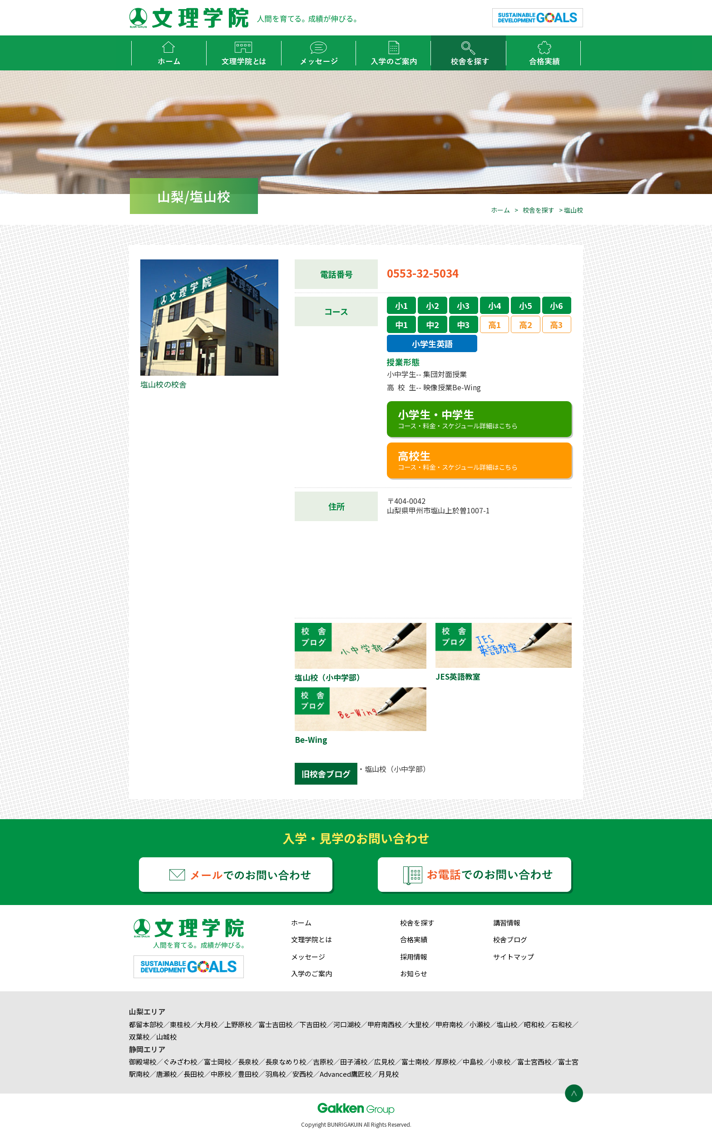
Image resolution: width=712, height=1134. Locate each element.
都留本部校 (146, 1024)
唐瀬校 (166, 1074)
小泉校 (500, 1061)
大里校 (418, 1024)
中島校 (473, 1061)
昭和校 (534, 1024)
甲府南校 (449, 1024)
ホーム (500, 209)
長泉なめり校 (285, 1061)
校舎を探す (538, 209)
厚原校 (445, 1061)
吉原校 (323, 1061)
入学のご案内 (311, 973)
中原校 (221, 1074)
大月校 (207, 1024)
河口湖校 (347, 1024)
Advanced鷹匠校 (345, 1074)
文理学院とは (311, 939)
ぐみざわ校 (180, 1061)
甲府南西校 (384, 1024)
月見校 (388, 1074)
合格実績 (413, 939)
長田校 (193, 1074)
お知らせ (413, 973)
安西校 (302, 1074)
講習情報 (506, 922)
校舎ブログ (510, 939)
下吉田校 (312, 1024)
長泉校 (248, 1061)
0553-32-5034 (423, 273)
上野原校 (238, 1024)
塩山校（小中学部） (397, 768)
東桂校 (180, 1024)
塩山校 (507, 1024)
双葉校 (139, 1036)
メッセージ (308, 956)
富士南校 (415, 1061)
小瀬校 (480, 1024)
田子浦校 (353, 1061)
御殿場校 (142, 1061)
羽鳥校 (275, 1074)
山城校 (166, 1036)
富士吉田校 (275, 1024)
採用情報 (413, 956)
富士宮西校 (534, 1061)
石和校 (561, 1024)
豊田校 (248, 1074)
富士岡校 (217, 1061)
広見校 (384, 1061)
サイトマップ (513, 956)
